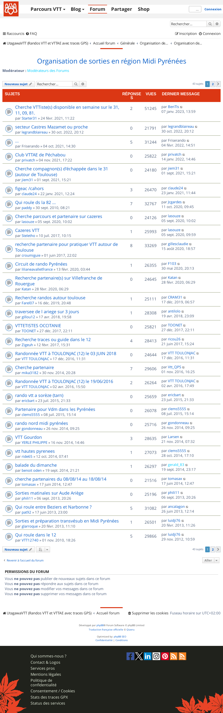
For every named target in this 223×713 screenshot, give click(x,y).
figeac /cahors (29, 188)
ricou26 (174, 339)
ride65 (27, 456)
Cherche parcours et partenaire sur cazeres (58, 216)
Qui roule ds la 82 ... (35, 202)
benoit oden (32, 470)
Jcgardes (175, 201)
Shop (144, 9)
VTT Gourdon (28, 437)
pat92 (26, 512)
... (17, 141)
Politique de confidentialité (44, 682)
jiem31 (27, 179)
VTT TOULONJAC (35, 358)
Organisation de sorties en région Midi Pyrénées (111, 61)
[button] (218, 84)
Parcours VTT (46, 9)
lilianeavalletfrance (37, 269)
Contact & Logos (45, 662)
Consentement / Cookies (53, 691)
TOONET (29, 330)
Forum (97, 9)
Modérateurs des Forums (48, 70)
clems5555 (31, 414)
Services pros (43, 668)
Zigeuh (27, 344)
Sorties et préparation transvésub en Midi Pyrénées (67, 521)
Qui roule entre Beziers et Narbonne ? (53, 507)
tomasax (29, 484)
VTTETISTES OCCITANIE (38, 325)
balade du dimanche (36, 465)
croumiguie (31, 255)
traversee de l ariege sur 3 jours (47, 311)
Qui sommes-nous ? (48, 656)
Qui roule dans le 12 (35, 535)
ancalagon (176, 506)
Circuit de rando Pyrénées (41, 264)
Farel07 (28, 302)
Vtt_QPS (174, 366)
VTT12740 (30, 540)
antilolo (174, 311)
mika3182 (30, 372)
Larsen (173, 436)
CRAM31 (175, 297)
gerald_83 (176, 464)
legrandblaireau (35, 132)
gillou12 (28, 316)
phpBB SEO (120, 636)
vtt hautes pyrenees (35, 451)
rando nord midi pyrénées (41, 423)
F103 (172, 263)
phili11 (27, 498)
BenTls (173, 106)
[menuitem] (31, 34)
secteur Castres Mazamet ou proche (51, 127)
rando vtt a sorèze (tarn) (39, 395)
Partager (121, 9)
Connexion (213, 9)
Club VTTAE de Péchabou (40, 155)
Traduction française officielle (106, 629)
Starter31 (29, 118)
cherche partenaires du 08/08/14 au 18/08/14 (60, 479)
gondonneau (32, 428)
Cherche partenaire (34, 367)
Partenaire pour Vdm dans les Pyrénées (55, 409)
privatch (28, 160)
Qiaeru (130, 629)
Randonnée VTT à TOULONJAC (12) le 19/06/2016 (64, 381)
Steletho (28, 235)
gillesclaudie (178, 243)
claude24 (29, 193)
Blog (76, 9)
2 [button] (213, 84)
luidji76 (174, 520)
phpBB (100, 625)
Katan (26, 288)
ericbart (28, 400)
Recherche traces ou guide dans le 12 (53, 339)
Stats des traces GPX (49, 697)
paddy (27, 207)
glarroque (30, 526)
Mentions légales (46, 674)
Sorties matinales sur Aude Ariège (49, 493)
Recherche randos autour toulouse (50, 297)
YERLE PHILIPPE (34, 442)
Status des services (48, 703)
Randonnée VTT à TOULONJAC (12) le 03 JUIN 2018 (65, 353)
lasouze (28, 221)
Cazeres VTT (27, 230)
